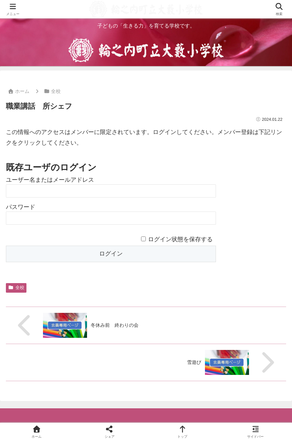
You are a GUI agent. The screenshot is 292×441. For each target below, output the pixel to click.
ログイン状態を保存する (180, 239)
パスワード (20, 207)
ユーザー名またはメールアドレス (50, 180)
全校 (16, 287)
